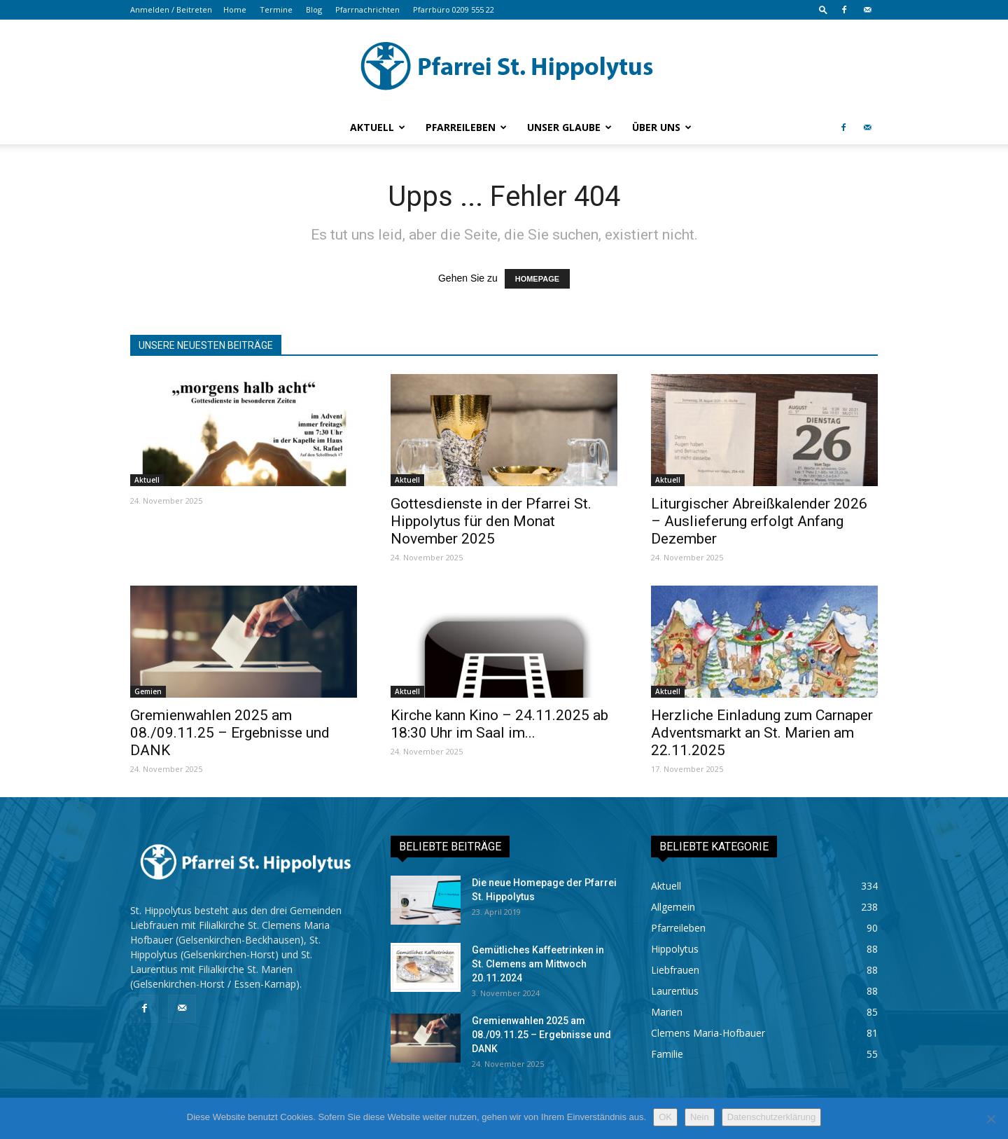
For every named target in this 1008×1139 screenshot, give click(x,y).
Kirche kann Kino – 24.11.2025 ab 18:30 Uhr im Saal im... (499, 724)
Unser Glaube (569, 127)
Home (234, 9)
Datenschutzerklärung (771, 1117)
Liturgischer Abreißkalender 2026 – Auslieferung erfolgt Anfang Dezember (759, 521)
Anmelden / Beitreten (171, 9)
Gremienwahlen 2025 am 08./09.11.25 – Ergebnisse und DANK (230, 733)
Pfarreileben (466, 127)
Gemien (148, 691)
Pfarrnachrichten (367, 9)
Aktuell (377, 127)
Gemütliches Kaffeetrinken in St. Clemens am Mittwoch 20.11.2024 (538, 963)
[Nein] (990, 1119)
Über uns (662, 127)
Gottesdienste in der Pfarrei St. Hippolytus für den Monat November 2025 (491, 521)
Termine (276, 9)
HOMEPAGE (537, 279)
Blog (314, 9)
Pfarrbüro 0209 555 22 (453, 9)
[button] (823, 9)
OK (665, 1117)
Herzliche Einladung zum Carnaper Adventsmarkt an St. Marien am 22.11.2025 (762, 733)
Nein (699, 1117)
